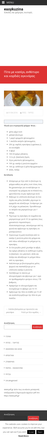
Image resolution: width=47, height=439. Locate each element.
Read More (23, 435)
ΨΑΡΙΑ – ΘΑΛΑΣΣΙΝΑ (14, 368)
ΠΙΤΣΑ (8, 374)
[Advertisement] (23, 41)
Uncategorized (11, 380)
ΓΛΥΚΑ (8, 336)
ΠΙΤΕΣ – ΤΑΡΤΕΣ (12, 342)
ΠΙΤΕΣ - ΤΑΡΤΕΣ (28, 112)
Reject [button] (40, 432)
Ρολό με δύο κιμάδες (31, 312)
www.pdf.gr (8, 389)
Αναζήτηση (9, 323)
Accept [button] (31, 432)
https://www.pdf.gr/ (12, 396)
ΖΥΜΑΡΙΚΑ (10, 361)
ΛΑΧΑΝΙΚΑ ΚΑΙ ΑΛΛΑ (14, 349)
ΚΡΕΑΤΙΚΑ (10, 355)
